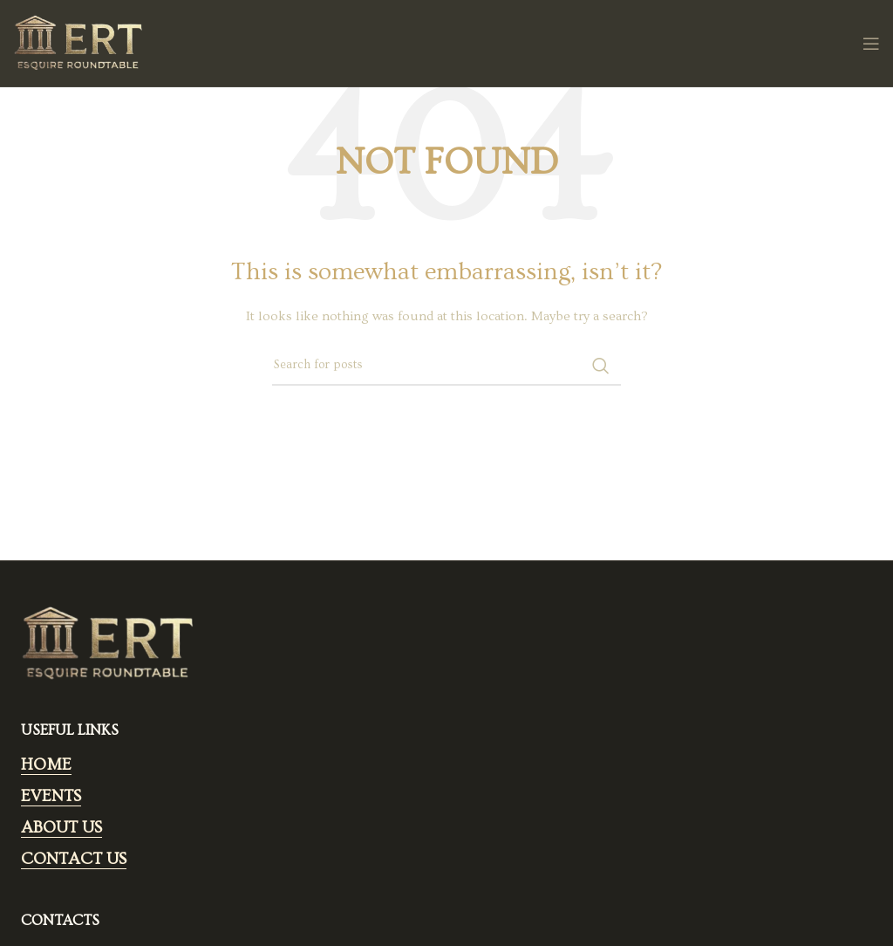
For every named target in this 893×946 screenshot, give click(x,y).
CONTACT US (73, 859)
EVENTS (51, 796)
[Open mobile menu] (871, 43)
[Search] (446, 366)
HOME (46, 765)
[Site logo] (78, 41)
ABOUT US (61, 828)
